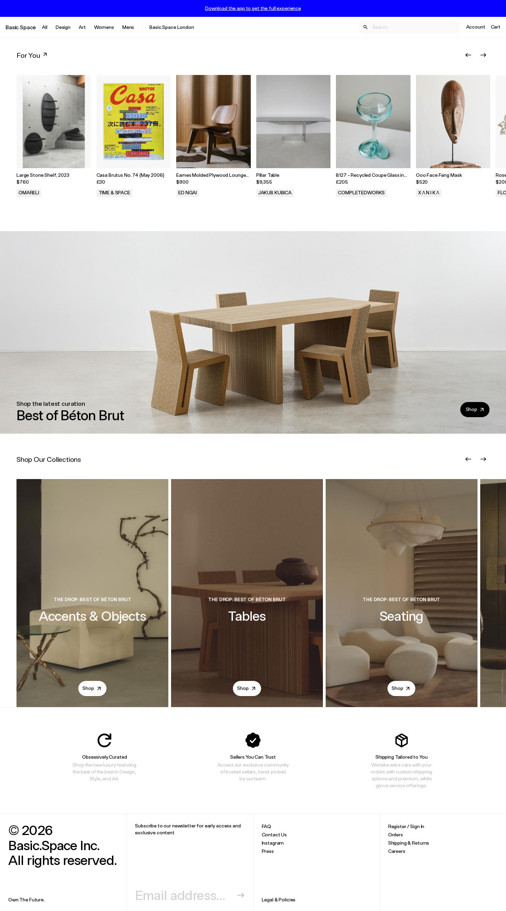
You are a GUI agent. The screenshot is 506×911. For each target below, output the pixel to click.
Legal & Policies (279, 899)
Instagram (273, 843)
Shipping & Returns (408, 843)
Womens (104, 27)
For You (32, 55)
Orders (395, 834)
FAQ (266, 826)
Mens (128, 27)
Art (82, 27)
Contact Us (274, 834)
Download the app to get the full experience (253, 8)
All (44, 27)
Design (63, 27)
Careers (396, 851)
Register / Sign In (406, 826)
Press (268, 851)
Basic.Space (20, 27)
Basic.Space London (171, 27)
